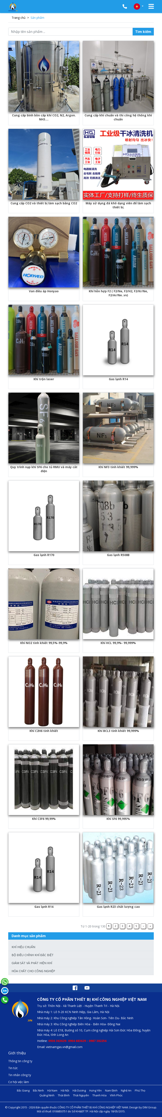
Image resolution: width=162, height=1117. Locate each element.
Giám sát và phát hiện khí (32, 963)
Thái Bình (64, 1095)
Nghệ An (126, 1090)
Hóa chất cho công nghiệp (33, 971)
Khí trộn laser (44, 379)
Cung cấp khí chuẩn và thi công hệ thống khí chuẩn (118, 117)
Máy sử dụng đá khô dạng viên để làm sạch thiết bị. (118, 205)
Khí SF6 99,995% (118, 819)
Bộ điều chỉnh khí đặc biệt (33, 955)
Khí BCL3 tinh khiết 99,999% (118, 731)
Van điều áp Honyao (44, 291)
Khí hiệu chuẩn (23, 947)
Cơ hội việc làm (18, 1082)
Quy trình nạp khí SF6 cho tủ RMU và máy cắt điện (43, 469)
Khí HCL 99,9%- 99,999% (118, 643)
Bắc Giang (23, 1090)
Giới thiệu (17, 1052)
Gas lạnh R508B (118, 555)
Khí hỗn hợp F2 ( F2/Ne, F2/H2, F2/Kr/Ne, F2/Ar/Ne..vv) (118, 293)
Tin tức (13, 1068)
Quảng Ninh (46, 1095)
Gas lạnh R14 (118, 379)
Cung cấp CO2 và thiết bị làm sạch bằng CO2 (44, 203)
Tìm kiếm (143, 31)
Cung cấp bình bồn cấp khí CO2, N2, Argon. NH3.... (44, 117)
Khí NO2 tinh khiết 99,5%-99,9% (44, 643)
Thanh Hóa (99, 1095)
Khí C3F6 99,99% (44, 819)
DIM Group (149, 1107)
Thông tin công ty (20, 1061)
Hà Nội (65, 1090)
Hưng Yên (95, 1090)
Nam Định (111, 1090)
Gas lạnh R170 (44, 555)
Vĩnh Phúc (116, 1095)
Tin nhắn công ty (19, 1075)
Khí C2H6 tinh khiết (44, 731)
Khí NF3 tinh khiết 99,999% (118, 467)
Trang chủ (19, 18)
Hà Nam (52, 1090)
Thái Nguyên (81, 1095)
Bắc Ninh (38, 1090)
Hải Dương (79, 1090)
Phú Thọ (140, 1090)
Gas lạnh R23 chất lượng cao (118, 907)
